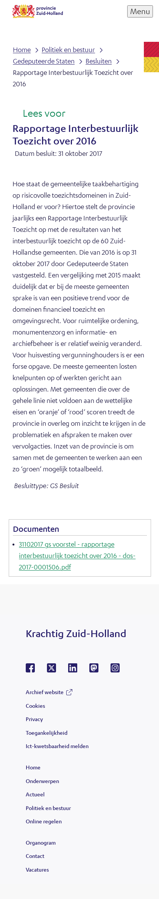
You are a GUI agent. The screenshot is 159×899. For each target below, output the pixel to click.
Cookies (35, 705)
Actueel (35, 794)
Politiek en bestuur (48, 807)
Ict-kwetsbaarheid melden (57, 745)
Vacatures (37, 869)
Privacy (34, 718)
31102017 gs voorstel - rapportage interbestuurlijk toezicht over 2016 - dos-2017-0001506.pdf (77, 555)
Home (33, 767)
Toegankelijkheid (46, 732)
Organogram (41, 842)
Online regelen (44, 821)
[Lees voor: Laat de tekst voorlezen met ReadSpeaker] (38, 114)
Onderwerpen (42, 780)
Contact (35, 855)
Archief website (45, 691)
